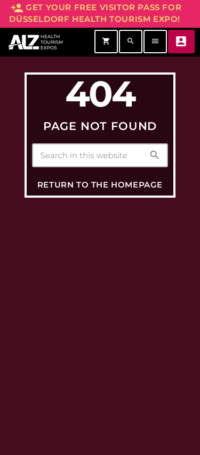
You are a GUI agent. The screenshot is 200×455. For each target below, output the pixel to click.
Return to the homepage (100, 185)
